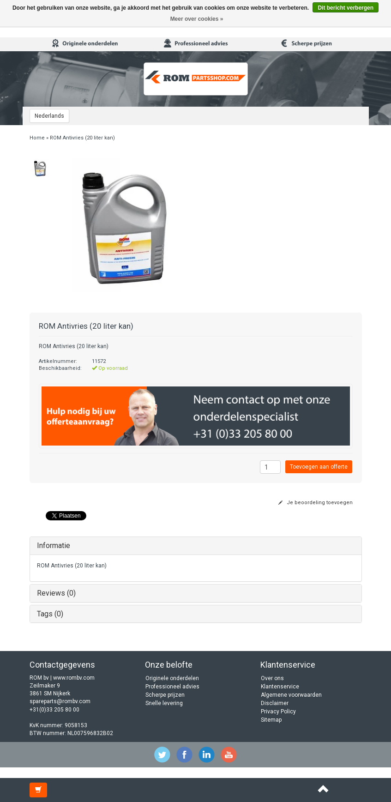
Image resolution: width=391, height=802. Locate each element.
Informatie (53, 545)
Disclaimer (275, 703)
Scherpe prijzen (165, 695)
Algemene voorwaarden (291, 695)
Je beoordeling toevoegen (315, 503)
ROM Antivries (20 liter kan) (82, 138)
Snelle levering (164, 703)
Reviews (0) (56, 593)
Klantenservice (280, 686)
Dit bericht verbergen (345, 8)
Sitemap (271, 720)
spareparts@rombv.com (60, 701)
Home (37, 138)
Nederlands (49, 116)
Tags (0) (50, 613)
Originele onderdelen (172, 678)
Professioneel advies (172, 686)
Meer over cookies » (196, 19)
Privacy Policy (278, 711)
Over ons (272, 678)
